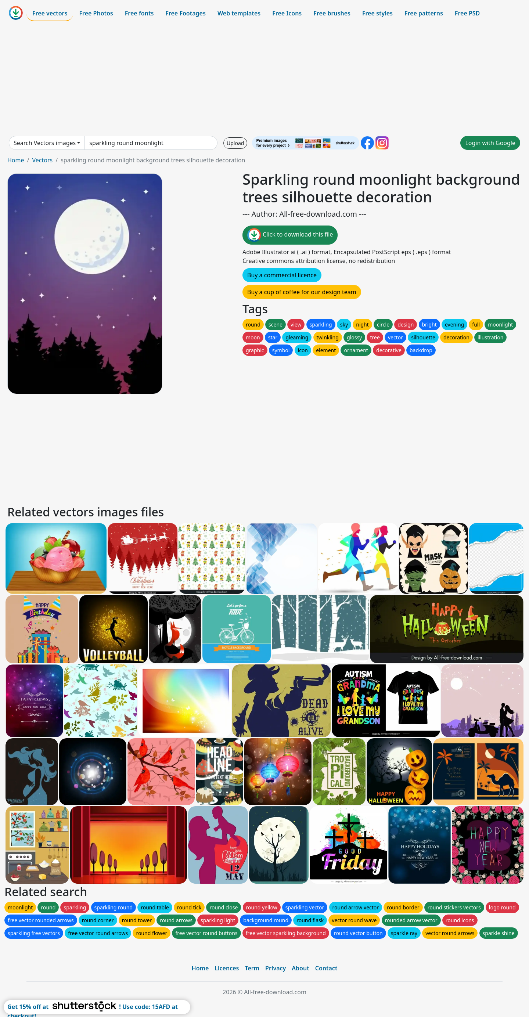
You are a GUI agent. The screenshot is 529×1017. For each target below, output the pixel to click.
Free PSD (467, 13)
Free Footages (185, 13)
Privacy (275, 968)
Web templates (238, 13)
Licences (227, 968)
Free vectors (49, 13)
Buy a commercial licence (282, 275)
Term (252, 968)
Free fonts (139, 13)
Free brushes (331, 13)
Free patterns (423, 13)
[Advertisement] (264, 78)
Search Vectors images (45, 143)
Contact (326, 968)
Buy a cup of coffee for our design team (301, 292)
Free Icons (287, 13)
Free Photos (96, 13)
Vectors (42, 160)
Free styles (377, 13)
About (300, 968)
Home (15, 160)
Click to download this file (290, 235)
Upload (235, 143)
